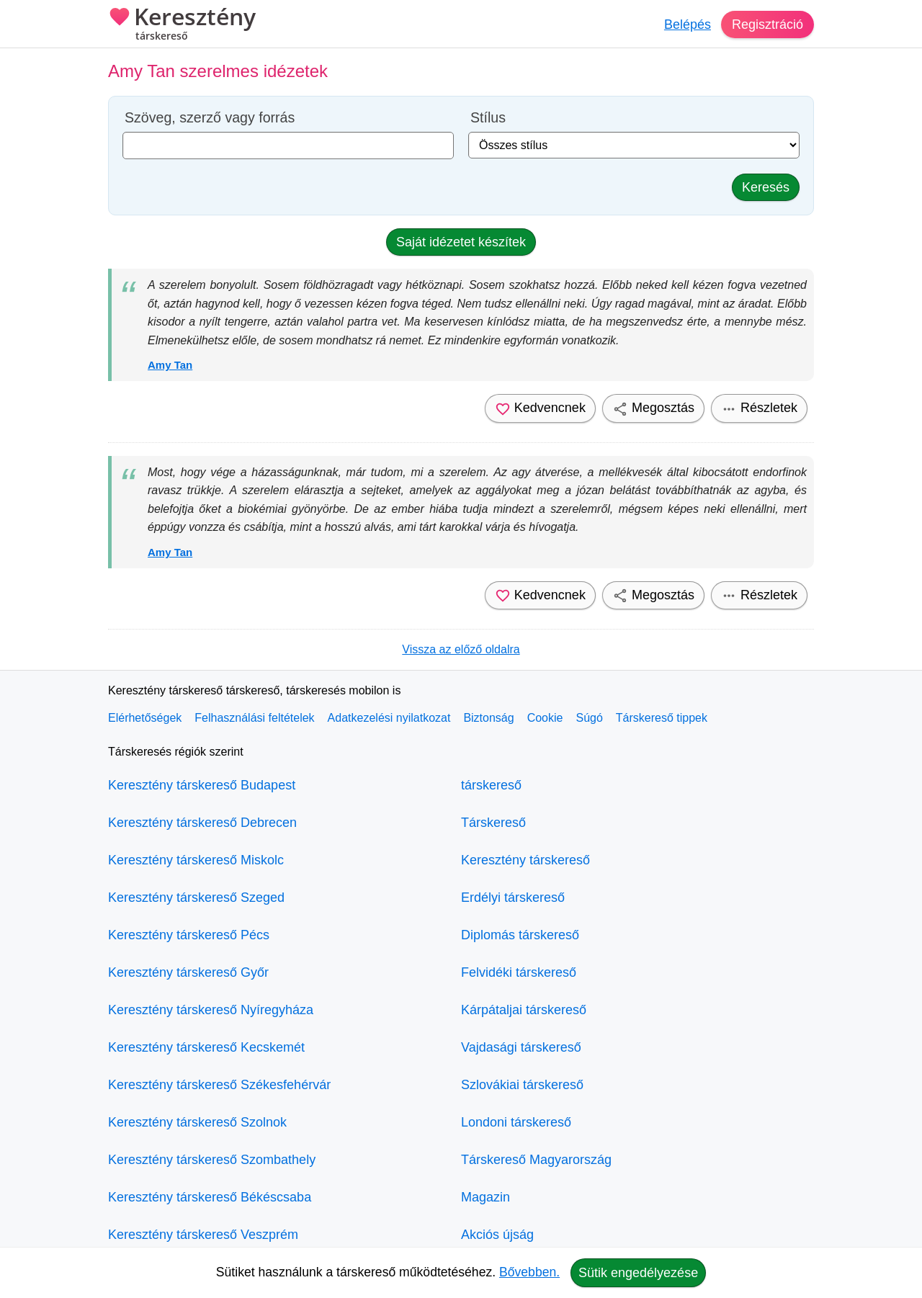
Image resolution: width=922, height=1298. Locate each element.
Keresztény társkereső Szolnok (197, 1122)
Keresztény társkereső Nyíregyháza (210, 1010)
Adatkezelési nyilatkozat (389, 718)
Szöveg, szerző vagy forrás (210, 117)
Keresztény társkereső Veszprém (203, 1234)
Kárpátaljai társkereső (523, 1010)
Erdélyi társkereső (513, 897)
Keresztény (182, 25)
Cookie (545, 718)
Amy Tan (170, 365)
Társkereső (493, 822)
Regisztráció (767, 24)
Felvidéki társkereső (518, 972)
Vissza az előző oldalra (460, 649)
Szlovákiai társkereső (522, 1085)
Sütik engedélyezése (638, 1273)
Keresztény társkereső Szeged (196, 897)
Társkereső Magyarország (536, 1159)
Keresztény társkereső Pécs (188, 935)
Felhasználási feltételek (254, 718)
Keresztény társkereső (525, 860)
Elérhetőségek (145, 718)
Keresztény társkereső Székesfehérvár (219, 1085)
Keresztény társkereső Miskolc (196, 860)
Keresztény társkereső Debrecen (202, 822)
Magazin (485, 1197)
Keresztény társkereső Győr (188, 972)
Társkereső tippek (661, 718)
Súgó (589, 718)
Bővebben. (529, 1272)
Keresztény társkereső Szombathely (211, 1159)
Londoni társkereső (516, 1122)
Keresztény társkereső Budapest (201, 785)
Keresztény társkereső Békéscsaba (209, 1197)
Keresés (765, 187)
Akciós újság (497, 1234)
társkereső (491, 785)
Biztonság (488, 718)
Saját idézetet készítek (461, 242)
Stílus (488, 117)
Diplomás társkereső (520, 935)
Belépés (687, 24)
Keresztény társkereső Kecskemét (206, 1047)
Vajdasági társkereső (521, 1047)
